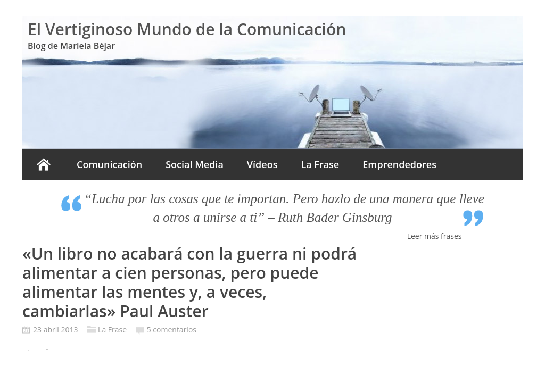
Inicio (43, 164)
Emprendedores (399, 164)
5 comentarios (171, 329)
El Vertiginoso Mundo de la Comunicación (187, 29)
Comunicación (109, 164)
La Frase (320, 164)
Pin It (28, 350)
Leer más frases (434, 236)
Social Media (195, 164)
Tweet (47, 349)
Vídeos (262, 164)
